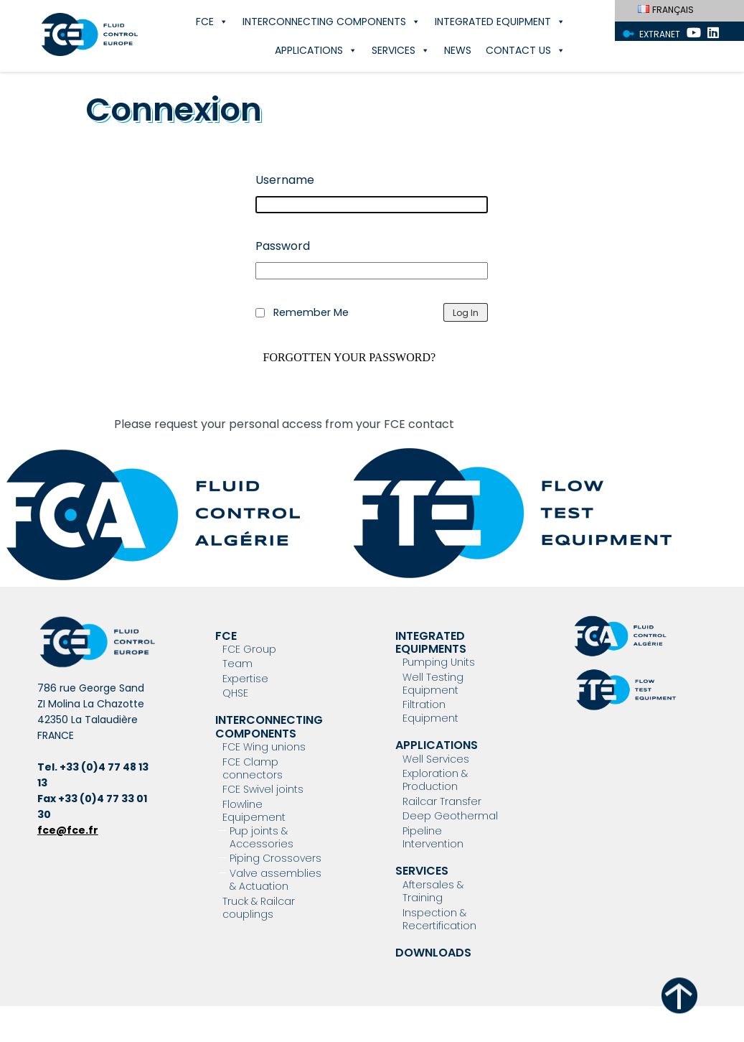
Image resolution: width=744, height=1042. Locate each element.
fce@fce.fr (67, 830)
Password (282, 246)
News (457, 50)
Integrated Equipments (430, 642)
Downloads (433, 952)
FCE (212, 21)
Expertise (245, 678)
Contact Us (525, 50)
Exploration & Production (435, 780)
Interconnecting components (331, 21)
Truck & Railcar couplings (258, 907)
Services (401, 50)
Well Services (435, 759)
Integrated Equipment (500, 21)
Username (284, 180)
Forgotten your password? (349, 357)
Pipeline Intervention (432, 837)
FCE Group (249, 649)
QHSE (235, 693)
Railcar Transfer (441, 801)
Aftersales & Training (432, 891)
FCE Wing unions (264, 747)
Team (237, 663)
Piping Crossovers (275, 858)
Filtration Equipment (430, 711)
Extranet (659, 34)
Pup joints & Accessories (261, 837)
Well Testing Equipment (432, 683)
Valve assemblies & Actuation (275, 879)
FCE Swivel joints (262, 789)
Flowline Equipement (254, 810)
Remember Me (311, 312)
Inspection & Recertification (439, 919)
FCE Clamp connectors (252, 768)
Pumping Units (438, 662)
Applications (316, 50)
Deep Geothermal (450, 816)
